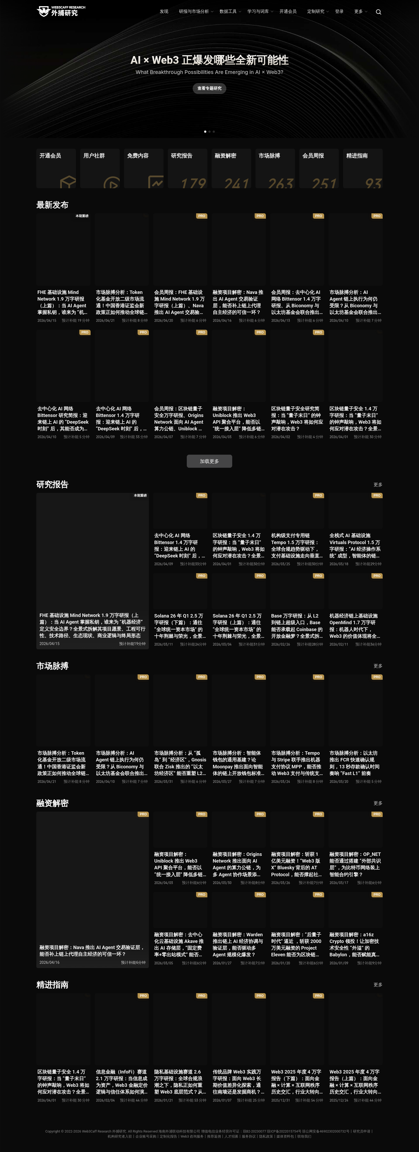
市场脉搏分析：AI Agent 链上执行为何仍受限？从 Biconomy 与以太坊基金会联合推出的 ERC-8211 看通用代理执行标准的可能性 (353, 302)
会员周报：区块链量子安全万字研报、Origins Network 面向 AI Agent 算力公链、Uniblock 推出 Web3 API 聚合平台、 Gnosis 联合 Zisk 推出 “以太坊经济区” (178, 419)
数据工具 (230, 11)
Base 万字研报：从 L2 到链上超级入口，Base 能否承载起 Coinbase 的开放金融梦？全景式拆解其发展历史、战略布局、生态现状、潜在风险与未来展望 (297, 626)
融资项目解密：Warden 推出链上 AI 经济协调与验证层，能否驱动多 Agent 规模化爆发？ (238, 945)
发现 (164, 11)
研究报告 (52, 484)
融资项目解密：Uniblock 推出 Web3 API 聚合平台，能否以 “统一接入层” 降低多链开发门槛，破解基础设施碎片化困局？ (237, 419)
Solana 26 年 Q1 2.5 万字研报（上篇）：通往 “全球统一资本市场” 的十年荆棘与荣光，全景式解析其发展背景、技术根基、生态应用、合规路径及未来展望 (237, 626)
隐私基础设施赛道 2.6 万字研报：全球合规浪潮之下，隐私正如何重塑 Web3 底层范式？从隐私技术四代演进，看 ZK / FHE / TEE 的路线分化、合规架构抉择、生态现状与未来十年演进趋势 (180, 1082)
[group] (56, 168)
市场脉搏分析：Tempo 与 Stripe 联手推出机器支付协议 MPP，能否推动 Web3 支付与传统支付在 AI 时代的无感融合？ (296, 763)
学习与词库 (260, 11)
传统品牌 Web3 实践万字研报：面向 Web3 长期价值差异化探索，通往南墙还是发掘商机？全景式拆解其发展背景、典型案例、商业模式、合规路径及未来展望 (237, 1082)
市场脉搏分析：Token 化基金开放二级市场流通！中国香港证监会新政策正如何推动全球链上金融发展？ (120, 302)
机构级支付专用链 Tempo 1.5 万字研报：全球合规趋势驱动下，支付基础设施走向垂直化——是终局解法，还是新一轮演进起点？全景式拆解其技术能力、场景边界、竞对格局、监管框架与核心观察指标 (296, 546)
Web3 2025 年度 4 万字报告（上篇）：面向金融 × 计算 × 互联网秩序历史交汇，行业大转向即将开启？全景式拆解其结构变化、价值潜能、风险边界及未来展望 (354, 1082)
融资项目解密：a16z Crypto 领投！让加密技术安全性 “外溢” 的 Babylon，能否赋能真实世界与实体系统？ (355, 945)
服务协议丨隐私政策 (257, 1136)
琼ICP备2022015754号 (284, 1131)
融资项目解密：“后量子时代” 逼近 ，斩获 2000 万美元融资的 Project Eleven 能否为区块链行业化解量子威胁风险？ (296, 945)
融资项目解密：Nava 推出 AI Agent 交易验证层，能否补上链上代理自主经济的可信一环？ (238, 302)
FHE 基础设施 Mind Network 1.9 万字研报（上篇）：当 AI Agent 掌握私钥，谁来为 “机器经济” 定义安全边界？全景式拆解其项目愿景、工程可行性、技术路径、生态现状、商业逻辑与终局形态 (63, 302)
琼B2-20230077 (254, 1131)
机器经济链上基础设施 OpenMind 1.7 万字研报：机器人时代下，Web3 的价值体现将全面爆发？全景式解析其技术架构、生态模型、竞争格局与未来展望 (355, 626)
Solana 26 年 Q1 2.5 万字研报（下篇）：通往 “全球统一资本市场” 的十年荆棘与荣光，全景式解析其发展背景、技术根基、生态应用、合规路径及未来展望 (178, 626)
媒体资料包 (285, 1136)
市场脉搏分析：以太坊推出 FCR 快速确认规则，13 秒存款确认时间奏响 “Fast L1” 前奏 (354, 763)
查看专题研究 (209, 89)
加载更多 (209, 461)
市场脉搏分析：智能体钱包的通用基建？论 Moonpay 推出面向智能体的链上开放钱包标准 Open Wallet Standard (238, 763)
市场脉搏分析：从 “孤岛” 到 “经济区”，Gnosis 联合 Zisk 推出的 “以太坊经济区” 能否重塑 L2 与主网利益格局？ (180, 763)
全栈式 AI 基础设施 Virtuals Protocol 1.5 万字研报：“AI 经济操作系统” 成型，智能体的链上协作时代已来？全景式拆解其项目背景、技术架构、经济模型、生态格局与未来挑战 (355, 546)
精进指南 (52, 984)
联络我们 (305, 1136)
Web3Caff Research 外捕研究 (102, 1131)
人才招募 (232, 1136)
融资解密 (52, 803)
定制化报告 (168, 1136)
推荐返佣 (214, 1136)
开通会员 (288, 11)
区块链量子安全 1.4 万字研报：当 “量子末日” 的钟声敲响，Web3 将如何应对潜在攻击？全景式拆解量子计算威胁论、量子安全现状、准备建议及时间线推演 (355, 419)
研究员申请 (363, 1131)
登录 (339, 11)
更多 (360, 11)
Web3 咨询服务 (192, 1136)
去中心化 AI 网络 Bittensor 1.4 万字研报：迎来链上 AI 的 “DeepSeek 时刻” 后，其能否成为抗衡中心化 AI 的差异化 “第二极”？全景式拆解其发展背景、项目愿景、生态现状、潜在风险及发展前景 (120, 419)
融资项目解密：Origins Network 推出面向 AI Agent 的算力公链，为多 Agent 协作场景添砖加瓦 (237, 864)
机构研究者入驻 (119, 1136)
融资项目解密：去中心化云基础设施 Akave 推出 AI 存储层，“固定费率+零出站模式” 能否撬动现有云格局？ (179, 945)
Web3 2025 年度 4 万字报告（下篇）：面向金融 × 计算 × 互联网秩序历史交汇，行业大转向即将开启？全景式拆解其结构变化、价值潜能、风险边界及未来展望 (296, 1082)
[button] (205, 132)
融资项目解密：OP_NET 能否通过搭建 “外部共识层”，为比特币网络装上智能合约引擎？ (355, 864)
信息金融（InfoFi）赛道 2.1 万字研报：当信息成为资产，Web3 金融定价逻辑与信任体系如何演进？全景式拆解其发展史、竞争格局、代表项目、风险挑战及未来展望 (122, 1082)
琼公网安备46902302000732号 (327, 1131)
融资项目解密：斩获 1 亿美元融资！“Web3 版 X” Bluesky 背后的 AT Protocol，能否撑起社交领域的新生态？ (297, 864)
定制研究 (317, 11)
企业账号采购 (145, 1136)
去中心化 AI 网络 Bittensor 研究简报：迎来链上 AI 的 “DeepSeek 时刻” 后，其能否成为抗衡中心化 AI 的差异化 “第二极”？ (63, 419)
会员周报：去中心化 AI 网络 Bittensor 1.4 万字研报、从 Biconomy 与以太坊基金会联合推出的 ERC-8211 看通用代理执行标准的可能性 (296, 302)
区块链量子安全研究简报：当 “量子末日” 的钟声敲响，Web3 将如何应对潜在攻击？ (297, 419)
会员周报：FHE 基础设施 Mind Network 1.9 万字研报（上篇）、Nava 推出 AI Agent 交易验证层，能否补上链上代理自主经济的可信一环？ (179, 302)
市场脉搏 (52, 666)
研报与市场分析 (196, 11)
